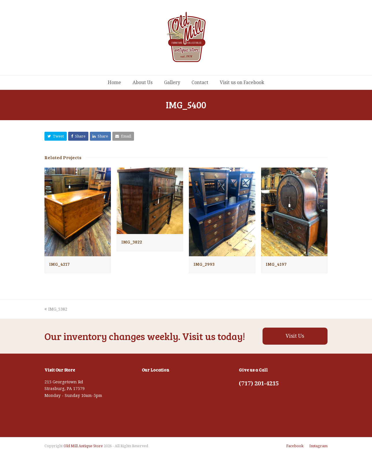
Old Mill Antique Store (83, 446)
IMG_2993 (204, 264)
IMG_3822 (131, 242)
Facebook (295, 446)
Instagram (318, 446)
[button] (55, 136)
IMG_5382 (55, 309)
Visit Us (295, 336)
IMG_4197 (276, 264)
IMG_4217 (59, 264)
